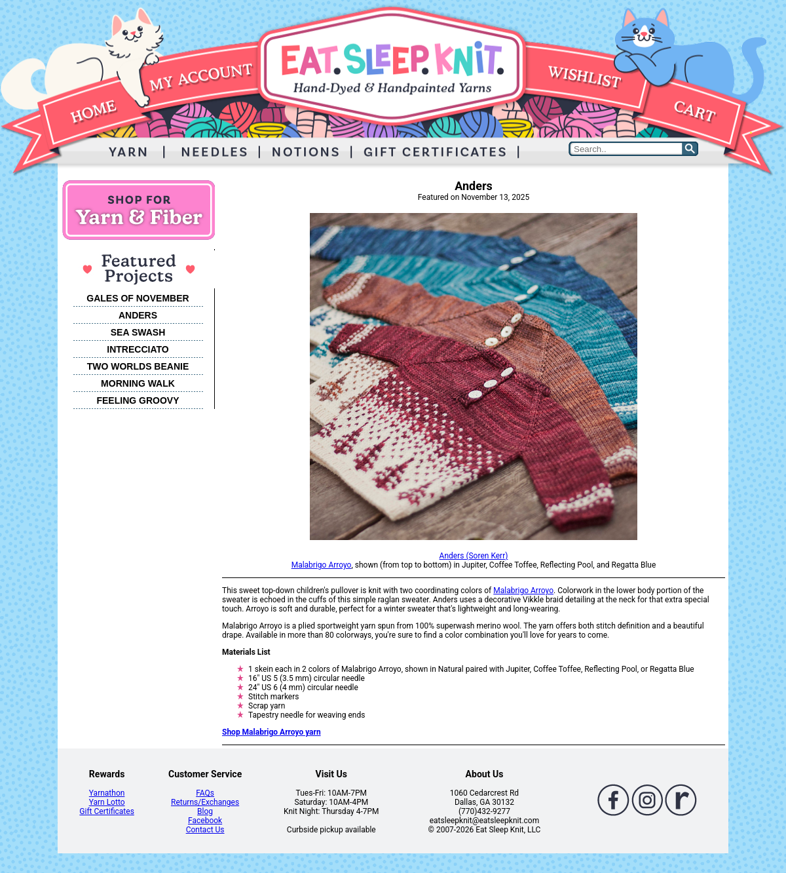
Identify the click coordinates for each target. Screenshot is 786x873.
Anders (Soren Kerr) (474, 555)
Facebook (205, 820)
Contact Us (205, 829)
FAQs (205, 793)
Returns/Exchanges (205, 802)
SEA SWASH (138, 332)
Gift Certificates (106, 811)
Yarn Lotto (107, 802)
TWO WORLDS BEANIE (138, 366)
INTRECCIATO (137, 349)
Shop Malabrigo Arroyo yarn (271, 732)
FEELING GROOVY (137, 400)
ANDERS (138, 315)
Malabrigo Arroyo (321, 565)
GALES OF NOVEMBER (137, 298)
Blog (205, 811)
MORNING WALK (138, 383)
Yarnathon (107, 793)
